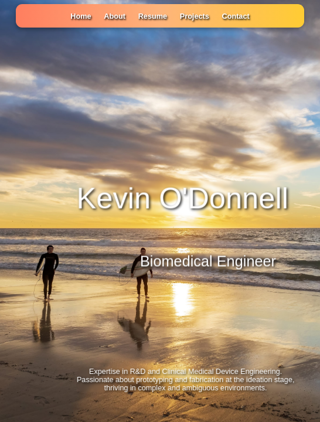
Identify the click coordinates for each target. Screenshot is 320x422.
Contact (236, 16)
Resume (152, 16)
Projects (194, 16)
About (114, 16)
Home (80, 16)
